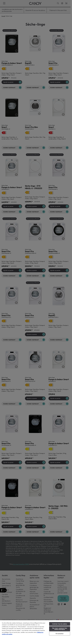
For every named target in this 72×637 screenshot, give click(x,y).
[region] (36, 628)
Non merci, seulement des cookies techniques (59, 628)
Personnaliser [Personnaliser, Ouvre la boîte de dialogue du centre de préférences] (60, 633)
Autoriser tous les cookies (59, 624)
